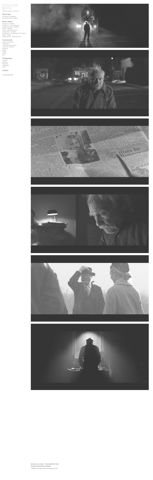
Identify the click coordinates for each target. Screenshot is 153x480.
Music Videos (7, 22)
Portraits (4, 60)
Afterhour (5, 62)
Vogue (4, 50)
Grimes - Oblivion (7, 28)
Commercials (7, 40)
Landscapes (5, 65)
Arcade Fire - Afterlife (8, 24)
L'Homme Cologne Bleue (9, 45)
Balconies (5, 63)
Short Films (6, 14)
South (4, 67)
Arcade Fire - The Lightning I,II (11, 25)
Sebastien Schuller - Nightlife (10, 27)
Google (4, 51)
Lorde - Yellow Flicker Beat (9, 30)
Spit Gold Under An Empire (10, 18)
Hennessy (5, 48)
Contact (5, 70)
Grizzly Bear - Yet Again (9, 32)
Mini (3, 55)
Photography (7, 58)
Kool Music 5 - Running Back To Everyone (14, 33)
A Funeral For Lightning (9, 16)
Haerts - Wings (6, 35)
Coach (4, 53)
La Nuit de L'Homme (8, 47)
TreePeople (5, 44)
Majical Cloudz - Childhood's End (11, 36)
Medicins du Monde (7, 42)
